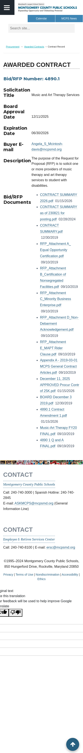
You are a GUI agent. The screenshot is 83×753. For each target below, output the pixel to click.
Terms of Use (24, 574)
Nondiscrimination (47, 574)
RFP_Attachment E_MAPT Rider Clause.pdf (53, 348)
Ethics (41, 579)
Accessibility (70, 574)
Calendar (41, 18)
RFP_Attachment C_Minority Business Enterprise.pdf (55, 299)
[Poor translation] (15, 613)
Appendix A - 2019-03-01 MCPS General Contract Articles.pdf (58, 366)
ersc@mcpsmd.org (60, 547)
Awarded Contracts (34, 46)
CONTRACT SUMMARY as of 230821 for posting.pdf (58, 213)
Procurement (12, 46)
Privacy (8, 574)
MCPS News (69, 18)
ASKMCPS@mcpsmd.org (33, 503)
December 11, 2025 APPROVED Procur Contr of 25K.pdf (59, 385)
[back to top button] (72, 744)
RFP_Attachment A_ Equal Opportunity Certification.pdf (55, 250)
